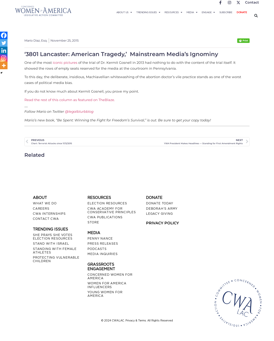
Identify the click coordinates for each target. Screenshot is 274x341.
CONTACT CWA (46, 219)
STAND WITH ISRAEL (51, 243)
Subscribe (225, 12)
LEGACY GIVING (159, 213)
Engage (208, 12)
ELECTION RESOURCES (107, 203)
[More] (4, 65)
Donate (242, 12)
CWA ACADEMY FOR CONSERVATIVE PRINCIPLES (111, 210)
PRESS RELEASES (102, 243)
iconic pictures (65, 63)
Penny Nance (100, 238)
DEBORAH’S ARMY (162, 208)
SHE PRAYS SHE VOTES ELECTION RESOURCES (52, 236)
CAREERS (41, 208)
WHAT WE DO (45, 203)
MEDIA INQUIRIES (102, 254)
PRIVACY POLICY (162, 223)
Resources (173, 12)
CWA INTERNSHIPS (49, 213)
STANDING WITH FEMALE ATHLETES (55, 250)
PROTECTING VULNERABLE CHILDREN (56, 259)
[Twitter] (4, 43)
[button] (256, 15)
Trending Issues (148, 12)
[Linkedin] (4, 50)
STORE (93, 222)
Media (192, 12)
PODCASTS (96, 249)
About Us (124, 12)
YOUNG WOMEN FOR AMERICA (104, 294)
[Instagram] (4, 58)
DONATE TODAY (159, 203)
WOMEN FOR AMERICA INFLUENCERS (106, 285)
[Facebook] (4, 35)
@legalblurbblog (79, 112)
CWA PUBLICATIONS (105, 217)
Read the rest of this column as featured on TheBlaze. (69, 100)
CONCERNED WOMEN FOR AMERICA (109, 276)
